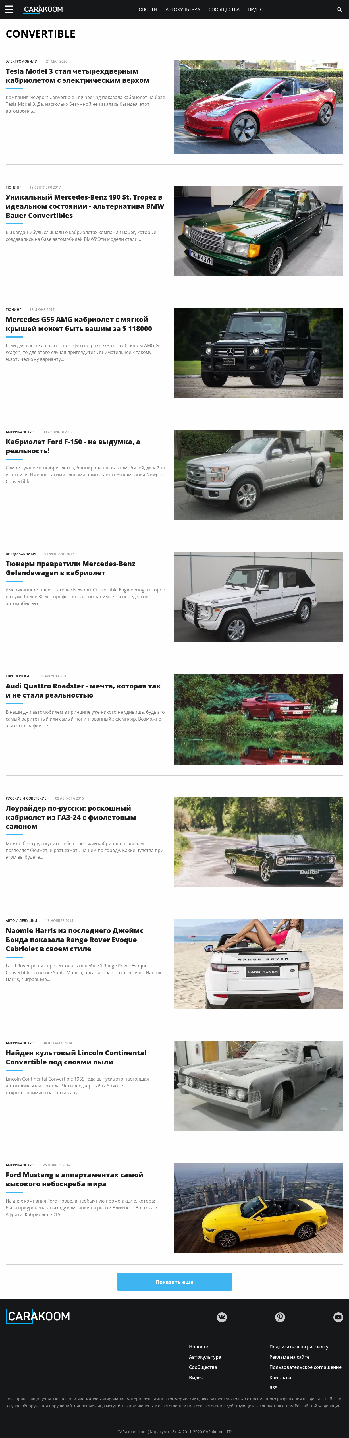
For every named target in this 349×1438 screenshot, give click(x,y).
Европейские (18, 676)
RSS (273, 1387)
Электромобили (22, 61)
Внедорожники (21, 553)
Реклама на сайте (289, 1356)
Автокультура (183, 9)
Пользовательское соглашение (305, 1366)
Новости (146, 9)
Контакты (280, 1377)
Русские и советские (26, 798)
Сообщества (224, 9)
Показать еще (175, 1281)
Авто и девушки (21, 920)
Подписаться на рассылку (299, 1346)
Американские (20, 431)
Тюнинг (13, 187)
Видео (255, 9)
